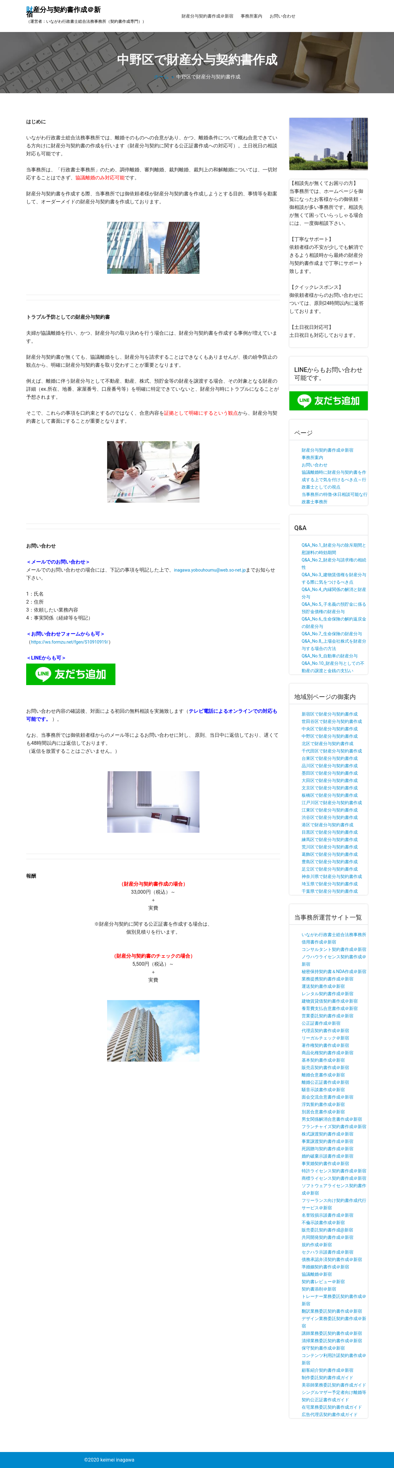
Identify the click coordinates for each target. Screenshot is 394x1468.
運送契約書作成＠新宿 (323, 986)
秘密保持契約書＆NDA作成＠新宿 (334, 971)
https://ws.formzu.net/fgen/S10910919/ (69, 642)
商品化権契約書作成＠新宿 (327, 1052)
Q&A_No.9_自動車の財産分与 (330, 655)
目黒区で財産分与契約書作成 (330, 832)
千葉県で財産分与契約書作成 (330, 891)
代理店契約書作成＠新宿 (325, 1030)
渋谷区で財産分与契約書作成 (330, 817)
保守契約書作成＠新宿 (323, 1348)
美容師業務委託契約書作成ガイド (334, 1384)
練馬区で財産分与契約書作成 (330, 839)
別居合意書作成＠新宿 (323, 1111)
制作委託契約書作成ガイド (327, 1377)
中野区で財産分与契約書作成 (330, 736)
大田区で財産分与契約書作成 (330, 780)
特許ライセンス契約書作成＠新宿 (334, 1170)
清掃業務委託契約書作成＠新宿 (332, 1340)
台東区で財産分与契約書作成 (330, 758)
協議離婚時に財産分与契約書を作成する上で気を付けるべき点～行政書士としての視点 (334, 479)
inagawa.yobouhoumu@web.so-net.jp (210, 570)
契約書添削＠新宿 (319, 1288)
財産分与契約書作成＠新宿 (207, 16)
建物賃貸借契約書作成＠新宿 (330, 1001)
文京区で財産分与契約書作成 (330, 787)
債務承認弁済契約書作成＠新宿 (332, 1259)
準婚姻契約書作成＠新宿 (325, 1266)
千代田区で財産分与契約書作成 (332, 750)
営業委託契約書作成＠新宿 (327, 1015)
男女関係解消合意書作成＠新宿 (332, 1119)
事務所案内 (251, 16)
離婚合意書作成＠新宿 (323, 1074)
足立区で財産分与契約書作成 (330, 869)
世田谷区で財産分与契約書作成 (332, 721)
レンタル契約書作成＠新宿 (327, 993)
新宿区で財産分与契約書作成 (330, 714)
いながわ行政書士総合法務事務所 (334, 934)
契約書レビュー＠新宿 (323, 1281)
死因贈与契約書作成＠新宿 (327, 1148)
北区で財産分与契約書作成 (327, 743)
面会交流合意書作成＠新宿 (327, 1097)
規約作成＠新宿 (317, 1244)
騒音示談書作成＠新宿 (323, 1089)
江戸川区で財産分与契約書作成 (332, 802)
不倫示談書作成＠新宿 (323, 1222)
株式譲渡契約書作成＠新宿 (327, 1133)
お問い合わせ (283, 16)
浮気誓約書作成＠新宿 (323, 1104)
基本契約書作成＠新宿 (323, 1060)
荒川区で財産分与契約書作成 (330, 846)
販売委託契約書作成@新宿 (327, 1229)
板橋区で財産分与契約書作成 (330, 795)
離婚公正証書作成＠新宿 (325, 1082)
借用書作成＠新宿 (319, 941)
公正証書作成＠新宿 (321, 1023)
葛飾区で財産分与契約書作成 (330, 854)
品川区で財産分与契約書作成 (330, 765)
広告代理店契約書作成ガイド (330, 1414)
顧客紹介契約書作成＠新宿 (327, 1370)
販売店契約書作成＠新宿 (325, 1067)
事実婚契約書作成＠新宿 (325, 1163)
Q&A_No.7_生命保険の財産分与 (332, 633)
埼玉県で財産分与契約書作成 (330, 883)
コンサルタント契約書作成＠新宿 (334, 949)
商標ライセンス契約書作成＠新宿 (334, 1178)
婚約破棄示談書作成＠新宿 (327, 1156)
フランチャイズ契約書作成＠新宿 (334, 1126)
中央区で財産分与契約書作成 (330, 728)
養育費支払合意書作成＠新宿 (330, 1008)
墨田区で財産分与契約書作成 (330, 773)
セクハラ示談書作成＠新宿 (327, 1252)
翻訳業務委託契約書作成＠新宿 (332, 1311)
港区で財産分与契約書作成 (327, 824)
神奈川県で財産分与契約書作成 (332, 876)
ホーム (161, 77)
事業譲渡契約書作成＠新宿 (327, 1141)
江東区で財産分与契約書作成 (330, 810)
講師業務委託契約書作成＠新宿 (332, 1333)
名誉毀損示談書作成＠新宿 (327, 1215)
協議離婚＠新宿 (317, 1274)
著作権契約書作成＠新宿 (325, 1045)
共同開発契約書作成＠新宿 (327, 1237)
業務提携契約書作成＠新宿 (327, 978)
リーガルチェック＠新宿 (325, 1037)
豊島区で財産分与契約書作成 (330, 861)
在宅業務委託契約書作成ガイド (332, 1407)
